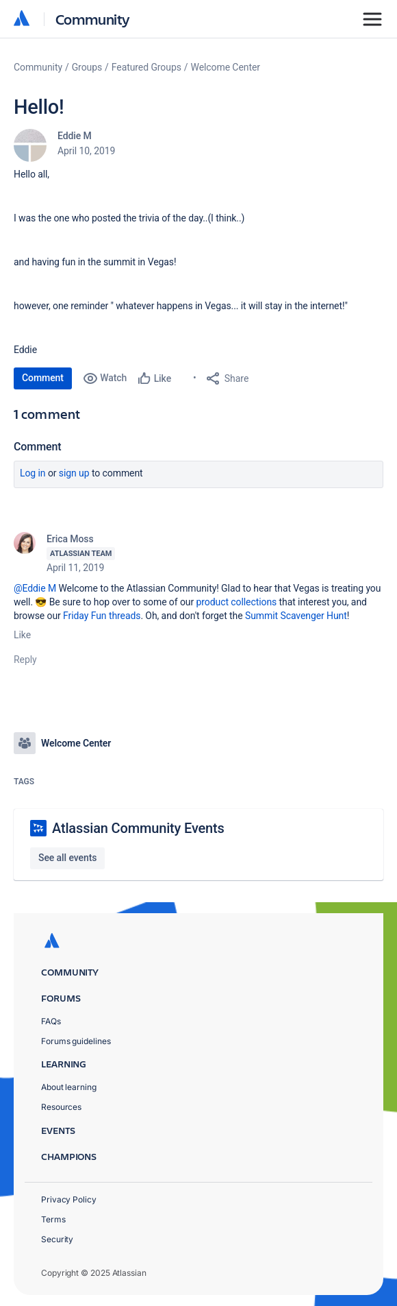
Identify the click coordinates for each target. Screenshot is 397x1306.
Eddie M (74, 135)
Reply (25, 659)
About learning (69, 1087)
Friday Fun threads (101, 615)
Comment (43, 377)
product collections (236, 601)
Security (57, 1239)
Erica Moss (70, 538)
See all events (67, 857)
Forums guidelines (76, 1041)
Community (92, 19)
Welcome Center (225, 67)
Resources (61, 1107)
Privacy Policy (69, 1199)
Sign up (74, 473)
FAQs (51, 1021)
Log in (33, 473)
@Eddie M (35, 588)
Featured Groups (146, 67)
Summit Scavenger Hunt (296, 615)
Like (22, 634)
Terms (53, 1219)
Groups (87, 67)
